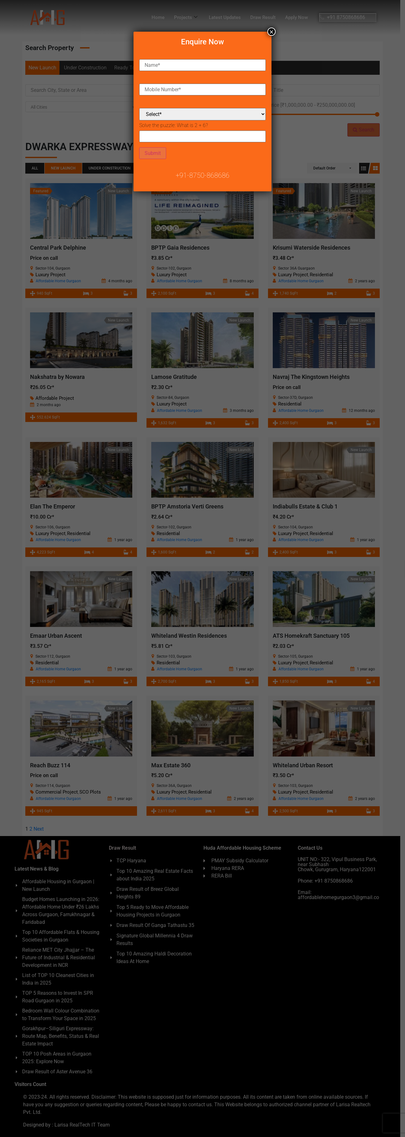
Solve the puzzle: (173, 125)
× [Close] (271, 32)
